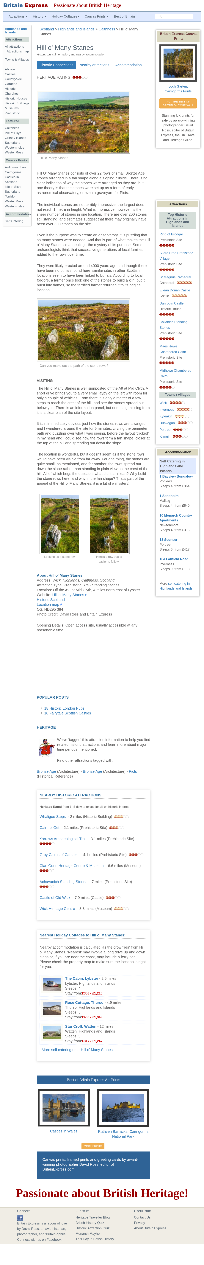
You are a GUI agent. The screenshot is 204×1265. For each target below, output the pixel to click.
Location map (48, 604)
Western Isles (14, 147)
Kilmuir (164, 436)
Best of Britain (124, 16)
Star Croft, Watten (80, 1026)
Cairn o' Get (49, 828)
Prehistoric (12, 113)
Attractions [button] (18, 16)
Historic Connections (56, 65)
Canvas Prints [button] (96, 16)
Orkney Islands (15, 138)
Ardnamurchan (15, 167)
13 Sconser (168, 540)
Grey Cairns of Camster (59, 855)
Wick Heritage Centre (57, 909)
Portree (164, 430)
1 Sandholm (168, 496)
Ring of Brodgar (171, 234)
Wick (163, 403)
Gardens (11, 84)
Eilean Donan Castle (174, 290)
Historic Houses (16, 98)
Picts (133, 771)
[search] (174, 16)
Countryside (13, 79)
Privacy (139, 1223)
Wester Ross (14, 152)
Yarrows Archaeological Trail (63, 839)
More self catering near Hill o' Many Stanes (77, 1050)
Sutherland (12, 142)
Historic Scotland (51, 600)
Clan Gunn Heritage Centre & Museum (72, 866)
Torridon (10, 196)
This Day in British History (95, 1239)
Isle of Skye (13, 133)
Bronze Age (46, 771)
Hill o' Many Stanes (68, 595)
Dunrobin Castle (171, 303)
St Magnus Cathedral (175, 277)
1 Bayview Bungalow (176, 476)
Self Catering (14, 221)
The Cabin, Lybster (81, 978)
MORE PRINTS (93, 1146)
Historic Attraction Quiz (92, 1228)
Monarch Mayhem (89, 1234)
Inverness (166, 409)
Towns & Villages (17, 59)
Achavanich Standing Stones (63, 882)
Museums (12, 108)
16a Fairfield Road (173, 559)
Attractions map (18, 51)
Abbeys (10, 69)
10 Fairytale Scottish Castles (67, 713)
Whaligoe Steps (53, 817)
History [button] (39, 16)
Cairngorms (13, 172)
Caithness (12, 128)
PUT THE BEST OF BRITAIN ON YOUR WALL (178, 103)
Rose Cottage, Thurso (84, 1002)
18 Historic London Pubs (64, 708)
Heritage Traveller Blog (93, 1217)
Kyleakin (165, 416)
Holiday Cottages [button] (65, 16)
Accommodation (128, 65)
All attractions (14, 46)
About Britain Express (150, 1228)
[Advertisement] (93, 665)
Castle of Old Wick (55, 898)
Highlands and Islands (16, 30)
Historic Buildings (17, 103)
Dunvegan (167, 423)
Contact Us (142, 1217)
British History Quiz (90, 1223)
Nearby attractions (94, 65)
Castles (10, 74)
